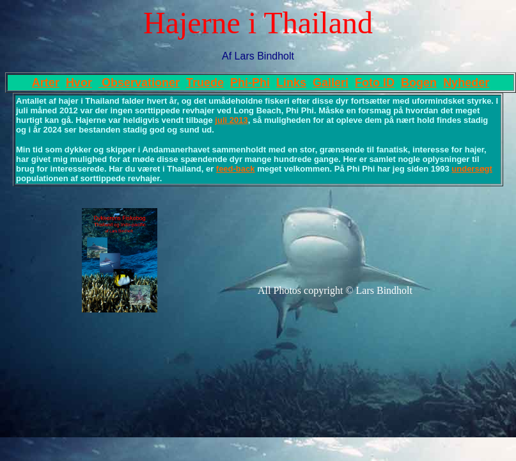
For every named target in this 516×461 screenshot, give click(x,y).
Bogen (419, 82)
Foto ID (375, 82)
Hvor (79, 82)
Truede (205, 82)
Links (291, 82)
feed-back (235, 169)
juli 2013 (231, 120)
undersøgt (471, 169)
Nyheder (466, 82)
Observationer (139, 82)
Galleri (330, 82)
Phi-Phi (250, 82)
